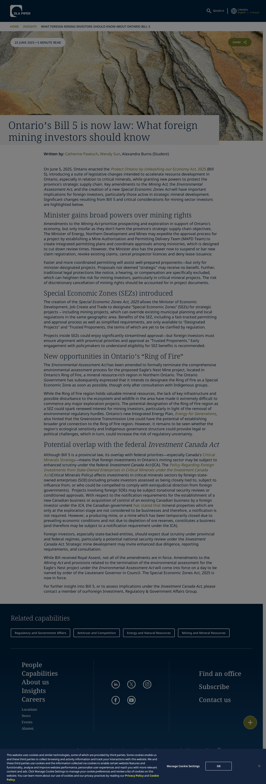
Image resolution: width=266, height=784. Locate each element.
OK (219, 766)
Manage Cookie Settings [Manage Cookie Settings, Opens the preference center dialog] (183, 766)
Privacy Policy (134, 775)
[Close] (259, 766)
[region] (133, 766)
